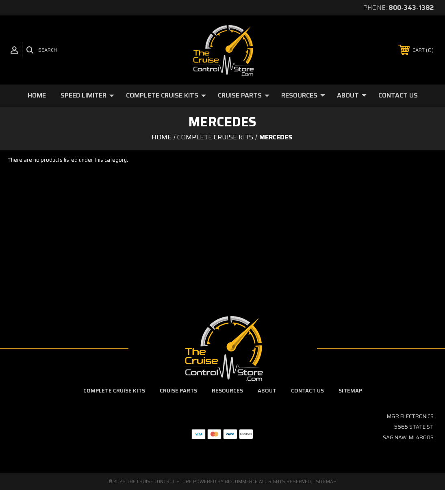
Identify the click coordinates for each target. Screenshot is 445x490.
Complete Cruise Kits (166, 95)
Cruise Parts (243, 95)
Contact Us (398, 95)
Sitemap (350, 390)
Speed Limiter (87, 95)
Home (37, 95)
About (352, 95)
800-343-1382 (411, 7)
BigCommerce (241, 481)
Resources (303, 95)
